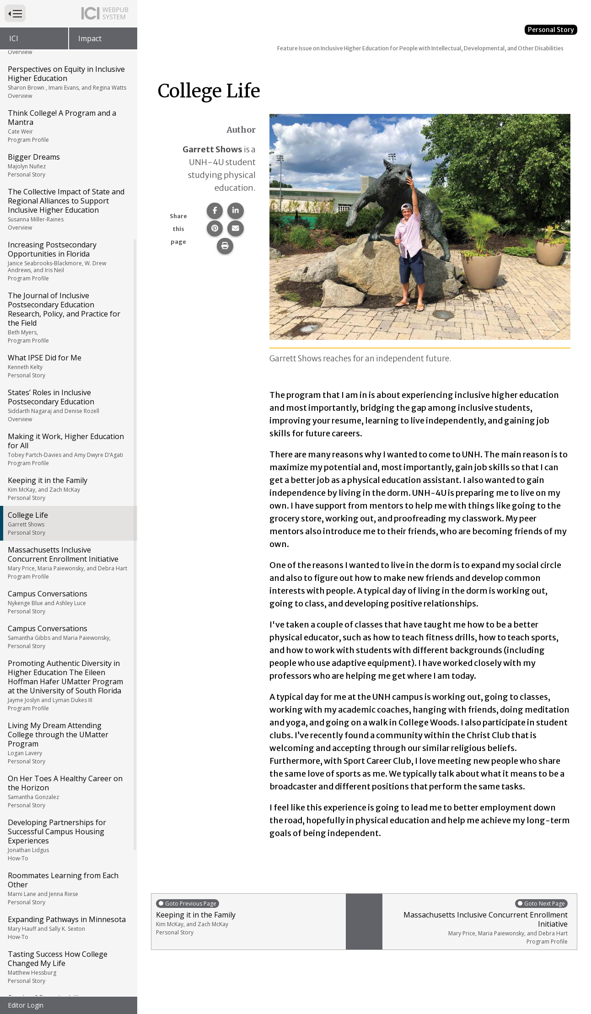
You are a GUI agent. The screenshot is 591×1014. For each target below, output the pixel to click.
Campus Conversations (68, 378)
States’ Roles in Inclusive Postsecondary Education (68, 181)
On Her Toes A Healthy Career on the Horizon (68, 567)
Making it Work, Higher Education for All (68, 225)
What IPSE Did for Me (68, 142)
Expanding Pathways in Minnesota (68, 704)
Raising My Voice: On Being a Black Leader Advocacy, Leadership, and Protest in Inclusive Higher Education (68, 929)
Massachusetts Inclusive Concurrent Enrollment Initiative (68, 339)
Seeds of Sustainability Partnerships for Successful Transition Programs (68, 791)
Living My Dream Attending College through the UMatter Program (68, 519)
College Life (68, 299)
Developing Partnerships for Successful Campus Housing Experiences (68, 616)
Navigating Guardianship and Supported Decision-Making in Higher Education (68, 844)
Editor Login (25, 1005)
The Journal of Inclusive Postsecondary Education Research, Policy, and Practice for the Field (68, 94)
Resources (25, 969)
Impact (90, 38)
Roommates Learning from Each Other (68, 664)
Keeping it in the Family (68, 265)
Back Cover (27, 987)
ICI (13, 38)
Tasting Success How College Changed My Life (68, 743)
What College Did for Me (68, 884)
